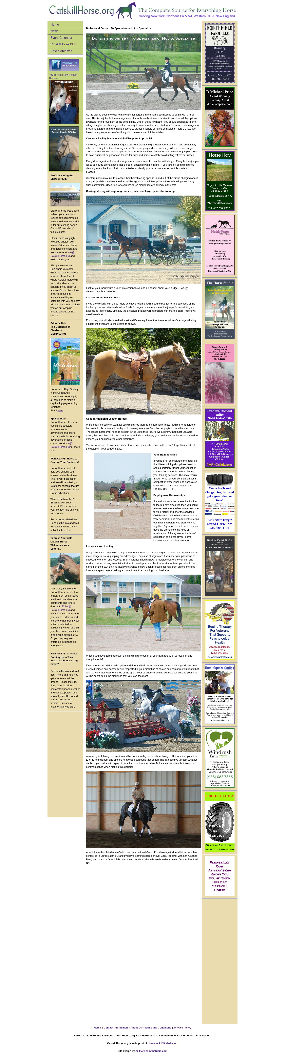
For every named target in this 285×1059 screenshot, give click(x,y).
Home (54, 24)
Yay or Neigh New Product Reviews (64, 99)
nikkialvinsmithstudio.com (151, 1050)
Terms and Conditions (158, 1027)
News (54, 31)
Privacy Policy (182, 1027)
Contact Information (115, 1027)
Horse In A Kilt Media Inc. (163, 1043)
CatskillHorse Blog (63, 44)
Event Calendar (61, 37)
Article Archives (61, 51)
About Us (136, 1027)
